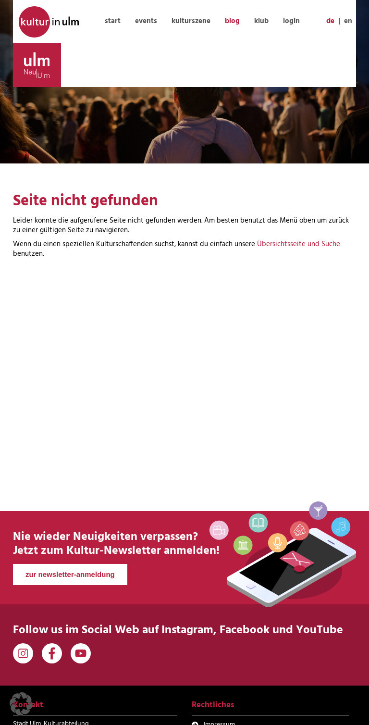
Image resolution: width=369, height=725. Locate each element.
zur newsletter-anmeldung (70, 574)
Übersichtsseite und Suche (298, 244)
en (348, 21)
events (146, 21)
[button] (21, 704)
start (113, 21)
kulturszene (191, 21)
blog (232, 21)
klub (261, 21)
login (291, 21)
